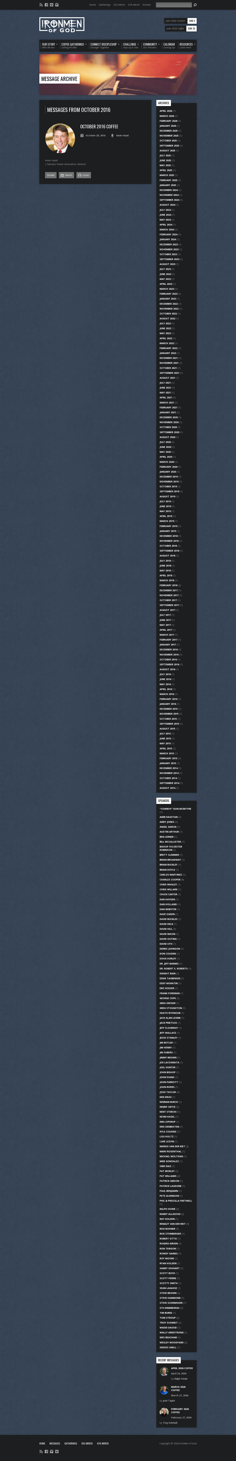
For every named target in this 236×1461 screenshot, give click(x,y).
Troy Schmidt (169, 1322)
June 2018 (165, 565)
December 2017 (169, 590)
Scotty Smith (169, 1283)
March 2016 (167, 694)
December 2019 (169, 476)
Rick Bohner (167, 1228)
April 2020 (166, 456)
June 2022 (165, 328)
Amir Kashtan (169, 816)
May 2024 (165, 219)
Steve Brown (168, 1293)
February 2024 (168, 234)
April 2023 (166, 283)
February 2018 (168, 585)
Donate (147, 4)
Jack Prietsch (168, 1022)
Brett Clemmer (169, 854)
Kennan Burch (169, 1101)
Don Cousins (168, 953)
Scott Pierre (168, 1278)
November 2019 (169, 481)
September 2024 (169, 199)
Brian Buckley (168, 864)
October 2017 (168, 600)
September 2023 (169, 259)
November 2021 (169, 362)
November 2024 (169, 194)
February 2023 (168, 293)
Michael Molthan (171, 1156)
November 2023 (169, 249)
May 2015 (165, 743)
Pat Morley (167, 1171)
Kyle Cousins (168, 1131)
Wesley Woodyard (172, 1342)
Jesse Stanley (168, 1037)
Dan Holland (168, 904)
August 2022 (167, 318)
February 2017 (168, 639)
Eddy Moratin (169, 983)
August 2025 (167, 150)
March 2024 (167, 229)
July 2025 (165, 155)
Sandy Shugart (170, 1268)
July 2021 (165, 382)
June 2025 (165, 160)
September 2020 (169, 432)
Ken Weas (166, 1097)
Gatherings (105, 4)
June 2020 (165, 446)
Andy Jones (167, 821)
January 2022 (168, 353)
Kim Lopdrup (168, 1121)
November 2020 (169, 422)
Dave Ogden (167, 914)
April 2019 (166, 516)
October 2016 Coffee (99, 126)
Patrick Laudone (170, 1186)
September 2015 (169, 723)
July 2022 (165, 323)
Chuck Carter (168, 894)
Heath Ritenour (170, 1012)
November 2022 (169, 308)
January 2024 (168, 239)
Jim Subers (166, 1052)
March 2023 (167, 288)
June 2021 (165, 387)
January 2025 (168, 185)
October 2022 (168, 313)
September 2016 (169, 664)
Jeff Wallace (168, 1032)
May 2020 (165, 451)
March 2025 (167, 175)
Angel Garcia (168, 826)
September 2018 (169, 550)
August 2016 (167, 669)
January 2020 (168, 471)
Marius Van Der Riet (172, 1146)
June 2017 (165, 620)
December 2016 (169, 649)
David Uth (166, 943)
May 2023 (165, 279)
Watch (66, 175)
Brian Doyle (167, 869)
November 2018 (169, 540)
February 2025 (168, 180)
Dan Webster (168, 909)
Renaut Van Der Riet (173, 1223)
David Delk (166, 923)
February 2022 (168, 348)
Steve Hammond (170, 1297)
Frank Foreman (170, 993)
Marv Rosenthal (170, 1151)
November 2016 (169, 654)
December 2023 (169, 244)
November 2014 (169, 773)
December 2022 (169, 303)
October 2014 (168, 778)
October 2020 (168, 427)
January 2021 (168, 412)
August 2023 (167, 264)
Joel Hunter (167, 1067)
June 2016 (165, 679)
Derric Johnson (170, 948)
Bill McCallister (170, 841)
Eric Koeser (167, 988)
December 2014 (169, 768)
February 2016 (168, 699)
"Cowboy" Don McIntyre (175, 808)
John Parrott (169, 1082)
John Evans (167, 1077)
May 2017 (165, 624)
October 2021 (168, 368)
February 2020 (168, 466)
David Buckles (168, 919)
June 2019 (165, 506)
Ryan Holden (168, 1263)
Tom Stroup (168, 1317)
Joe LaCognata (169, 1062)
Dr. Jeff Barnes (169, 963)
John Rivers (167, 1087)
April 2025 (166, 170)
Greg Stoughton (171, 1008)
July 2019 (165, 501)
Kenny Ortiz (168, 1106)
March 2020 (167, 461)
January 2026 (168, 125)
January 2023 (168, 298)
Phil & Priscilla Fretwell (176, 1200)
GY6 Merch (134, 4)
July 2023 (165, 269)
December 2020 (169, 417)
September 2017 (169, 605)
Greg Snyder (168, 1003)
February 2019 (168, 526)
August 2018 (167, 555)
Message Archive (59, 78)
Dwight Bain (168, 973)
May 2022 (165, 333)
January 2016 (168, 703)
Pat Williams (168, 1176)
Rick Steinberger (170, 1233)
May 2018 (165, 570)
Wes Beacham (168, 1337)
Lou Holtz (167, 1136)
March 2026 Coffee (178, 1388)
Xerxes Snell (168, 1347)
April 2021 (166, 397)
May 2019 (165, 511)
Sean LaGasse (168, 1288)
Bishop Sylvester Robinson (171, 848)
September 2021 (169, 372)
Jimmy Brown (168, 1057)
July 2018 (165, 560)
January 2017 (168, 644)
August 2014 (167, 787)
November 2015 (169, 713)
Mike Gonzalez (169, 1161)
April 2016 (166, 689)
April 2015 (166, 748)
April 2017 (166, 629)
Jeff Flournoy (169, 1027)
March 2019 (167, 521)
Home (92, 4)
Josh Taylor (168, 1092)
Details (51, 175)
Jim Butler (166, 1042)
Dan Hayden (167, 899)
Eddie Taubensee (170, 978)
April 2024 (166, 224)
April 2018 (166, 575)
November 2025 (169, 135)
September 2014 (169, 783)
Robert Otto (168, 1238)
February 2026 (168, 120)
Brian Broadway (170, 859)
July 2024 (165, 209)
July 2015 (165, 733)
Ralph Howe (167, 1208)
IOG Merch (119, 4)
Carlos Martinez (171, 874)
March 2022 (167, 343)
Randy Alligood (170, 1214)
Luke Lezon (167, 1141)
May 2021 (165, 392)
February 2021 (168, 407)
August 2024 (167, 204)
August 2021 (167, 377)
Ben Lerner (167, 836)
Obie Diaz (165, 1166)
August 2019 (167, 496)
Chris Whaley (168, 884)
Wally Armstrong (172, 1332)
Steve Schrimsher (171, 1302)
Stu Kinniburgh (169, 1307)
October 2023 (168, 254)
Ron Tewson (168, 1248)
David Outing (168, 938)
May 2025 (165, 165)
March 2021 (167, 402)
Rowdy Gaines (169, 1253)
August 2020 (167, 437)
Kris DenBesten (169, 1126)
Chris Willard (168, 889)
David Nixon (167, 933)
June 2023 (165, 274)
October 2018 (168, 545)
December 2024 (169, 190)
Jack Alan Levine (170, 1017)
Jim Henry (166, 1047)
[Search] (174, 4)
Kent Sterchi (168, 1111)
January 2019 (168, 531)
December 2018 (169, 535)
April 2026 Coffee (182, 1368)
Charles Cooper (170, 879)
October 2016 (168, 659)
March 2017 (167, 634)
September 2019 (169, 491)
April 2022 (166, 338)
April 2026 (166, 110)
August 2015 (167, 728)
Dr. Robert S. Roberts (174, 968)
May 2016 (165, 684)
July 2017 (165, 614)
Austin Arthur (169, 831)
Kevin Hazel (122, 135)
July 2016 (165, 674)
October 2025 (168, 140)
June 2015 (165, 738)
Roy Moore (167, 1258)
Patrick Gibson (169, 1180)
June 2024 (165, 214)
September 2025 (169, 145)
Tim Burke (166, 1312)
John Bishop (168, 1072)
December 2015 (169, 708)
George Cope (168, 998)
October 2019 (168, 486)
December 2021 (169, 358)
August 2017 (167, 610)
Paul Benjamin (169, 1190)
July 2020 (165, 442)
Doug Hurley (168, 958)
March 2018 (167, 580)
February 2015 (168, 758)
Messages (54, 1443)
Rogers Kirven (169, 1243)
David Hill (166, 928)
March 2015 (167, 753)
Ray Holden (167, 1218)
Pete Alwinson (169, 1195)
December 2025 (169, 130)
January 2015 (168, 763)
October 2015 (168, 718)
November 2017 (169, 595)
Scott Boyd (167, 1273)
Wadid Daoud (168, 1327)
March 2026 (167, 115)
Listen (83, 175)
